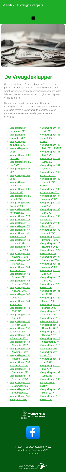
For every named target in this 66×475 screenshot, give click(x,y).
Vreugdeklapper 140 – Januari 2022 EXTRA (50, 182)
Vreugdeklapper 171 (20, 223)
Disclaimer (33, 453)
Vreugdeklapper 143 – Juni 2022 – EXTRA (50, 138)
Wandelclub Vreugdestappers (23, 5)
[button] (33, 18)
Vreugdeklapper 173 (20, 216)
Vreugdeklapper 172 (20, 219)
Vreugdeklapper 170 (20, 226)
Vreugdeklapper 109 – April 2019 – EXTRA (50, 382)
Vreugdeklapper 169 (20, 229)
